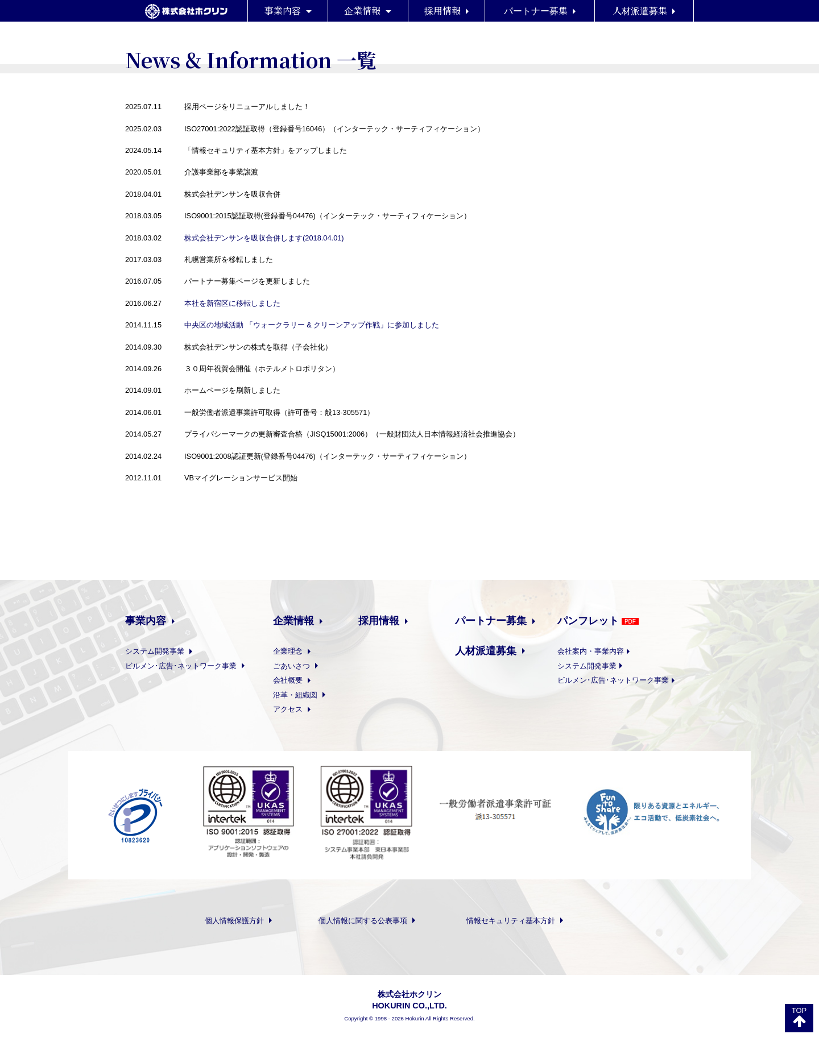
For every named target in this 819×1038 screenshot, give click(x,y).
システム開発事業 (167, 651)
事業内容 (288, 10)
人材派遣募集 (644, 10)
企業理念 (300, 651)
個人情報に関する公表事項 (366, 920)
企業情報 (367, 10)
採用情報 (446, 10)
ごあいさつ (303, 666)
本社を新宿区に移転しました (232, 303)
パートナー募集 (540, 10)
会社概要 (300, 680)
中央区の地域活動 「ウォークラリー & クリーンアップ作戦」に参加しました (311, 325)
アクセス (300, 709)
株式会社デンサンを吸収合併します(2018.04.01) (264, 238)
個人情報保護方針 (238, 920)
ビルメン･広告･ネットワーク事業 (193, 666)
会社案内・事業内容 (601, 651)
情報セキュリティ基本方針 (514, 920)
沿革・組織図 (307, 695)
